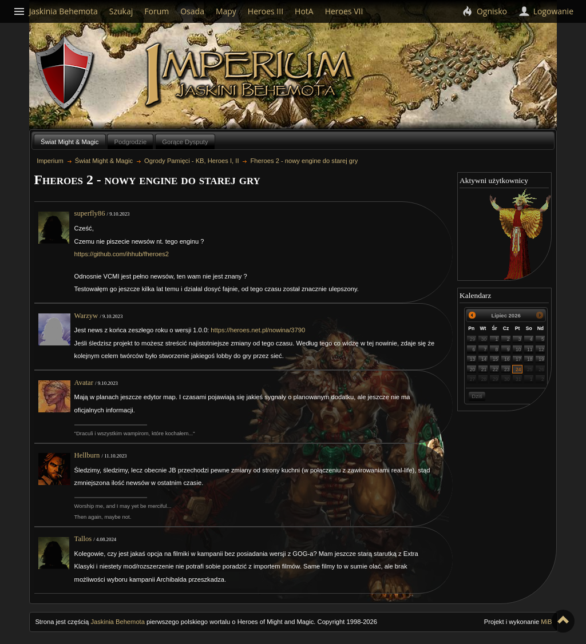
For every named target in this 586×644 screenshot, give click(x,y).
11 (530, 349)
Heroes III (265, 11)
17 (518, 359)
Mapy (226, 11)
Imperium (251, 75)
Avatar (83, 383)
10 (518, 349)
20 (473, 369)
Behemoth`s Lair (65, 73)
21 (484, 369)
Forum (156, 11)
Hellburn (87, 455)
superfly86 (89, 213)
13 (473, 359)
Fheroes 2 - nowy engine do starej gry (304, 160)
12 (541, 349)
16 (507, 359)
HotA (304, 11)
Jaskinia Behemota (117, 621)
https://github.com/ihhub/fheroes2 (121, 254)
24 (518, 369)
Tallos (83, 539)
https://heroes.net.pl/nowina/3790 (258, 330)
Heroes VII (344, 11)
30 (484, 339)
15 (495, 359)
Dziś (477, 396)
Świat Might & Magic (69, 141)
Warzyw (86, 316)
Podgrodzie (130, 141)
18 (530, 359)
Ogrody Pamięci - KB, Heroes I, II (191, 160)
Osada (192, 11)
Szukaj (121, 11)
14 (484, 359)
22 (495, 369)
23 (507, 369)
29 (473, 339)
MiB (546, 621)
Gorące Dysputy (185, 141)
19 (541, 359)
